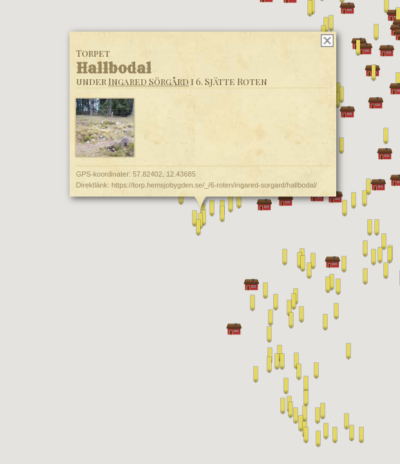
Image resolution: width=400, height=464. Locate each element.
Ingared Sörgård (148, 81)
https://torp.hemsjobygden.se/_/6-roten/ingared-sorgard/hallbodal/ (213, 185)
